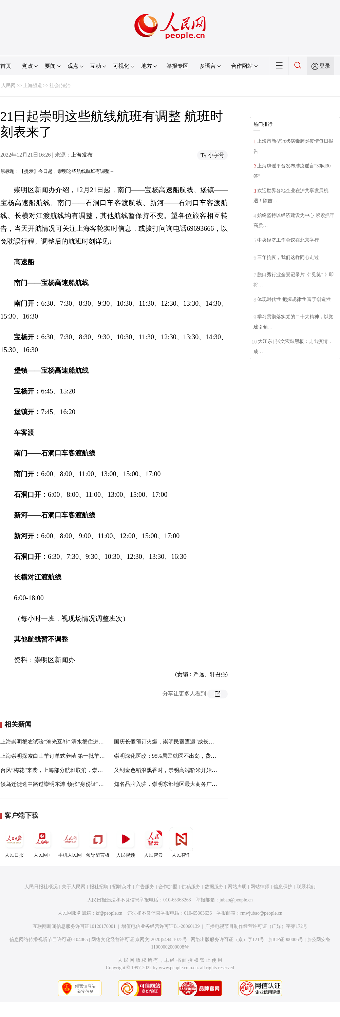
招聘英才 (121, 886)
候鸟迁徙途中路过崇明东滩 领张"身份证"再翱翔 (57, 784)
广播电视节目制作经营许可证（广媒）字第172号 (256, 926)
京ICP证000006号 (286, 939)
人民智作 (181, 842)
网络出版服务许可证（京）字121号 (227, 939)
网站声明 (237, 886)
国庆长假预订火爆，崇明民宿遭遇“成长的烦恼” (170, 742)
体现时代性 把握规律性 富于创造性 (294, 299)
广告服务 (144, 886)
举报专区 (177, 66)
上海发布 (82, 155)
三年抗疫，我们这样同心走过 (288, 257)
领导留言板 (98, 842)
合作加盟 (167, 886)
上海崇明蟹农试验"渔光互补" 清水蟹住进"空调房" (59, 742)
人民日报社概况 (41, 886)
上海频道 (32, 85)
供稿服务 (191, 886)
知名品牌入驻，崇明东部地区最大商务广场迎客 (171, 784)
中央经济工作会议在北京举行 (288, 240)
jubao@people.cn (236, 899)
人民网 (8, 85)
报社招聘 (99, 886)
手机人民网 (70, 842)
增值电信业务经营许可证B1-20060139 (160, 926)
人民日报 (14, 842)
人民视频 (125, 842)
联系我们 (306, 886)
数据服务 (214, 886)
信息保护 (282, 886)
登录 (324, 66)
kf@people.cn (109, 913)
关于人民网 (74, 886)
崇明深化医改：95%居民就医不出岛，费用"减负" (172, 756)
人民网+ (42, 842)
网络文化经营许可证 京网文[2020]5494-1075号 (139, 939)
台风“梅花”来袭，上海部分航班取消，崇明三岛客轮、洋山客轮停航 (81, 770)
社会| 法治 (60, 85)
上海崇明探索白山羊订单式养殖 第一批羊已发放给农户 (66, 756)
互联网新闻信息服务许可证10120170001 (74, 926)
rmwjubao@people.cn (261, 913)
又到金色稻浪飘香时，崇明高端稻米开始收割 (168, 770)
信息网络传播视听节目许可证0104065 (49, 939)
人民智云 (153, 842)
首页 (5, 66)
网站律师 (259, 886)
